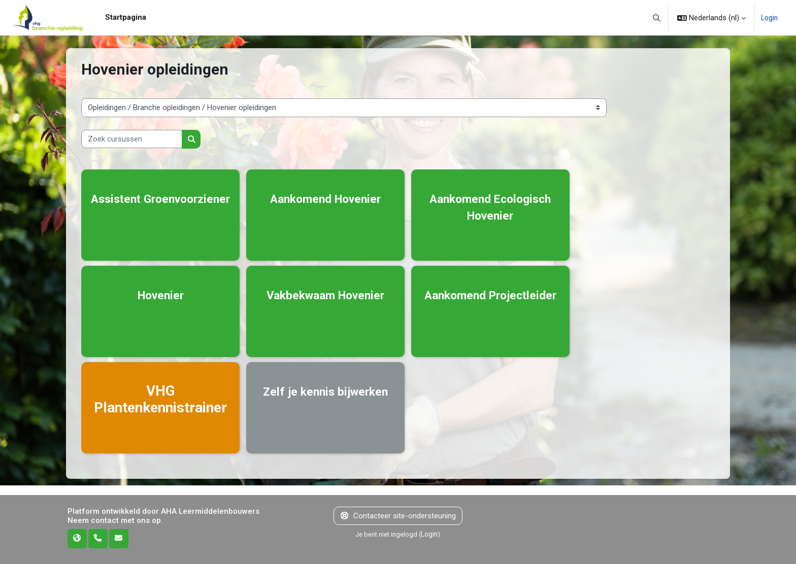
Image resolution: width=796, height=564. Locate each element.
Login (768, 17)
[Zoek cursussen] (131, 139)
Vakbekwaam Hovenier (326, 294)
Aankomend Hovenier (326, 198)
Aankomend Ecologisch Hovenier (491, 207)
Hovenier (160, 294)
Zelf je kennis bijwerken (326, 399)
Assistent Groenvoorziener (160, 207)
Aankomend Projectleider (491, 303)
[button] (655, 18)
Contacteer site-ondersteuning (398, 515)
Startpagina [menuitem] (125, 17)
